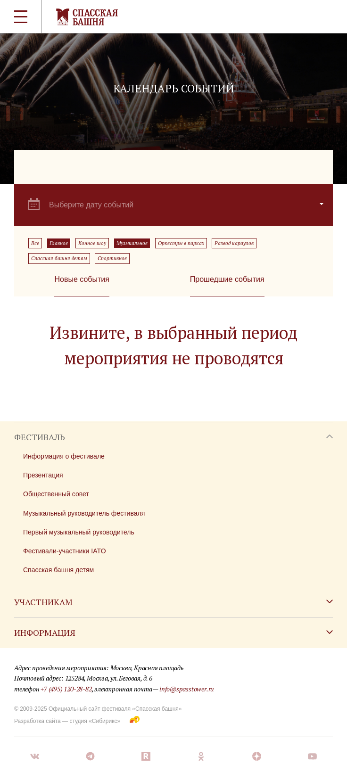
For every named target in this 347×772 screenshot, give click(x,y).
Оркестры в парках (181, 243)
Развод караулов (234, 243)
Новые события (81, 279)
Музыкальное (132, 243)
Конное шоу (92, 243)
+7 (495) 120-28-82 (66, 688)
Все (35, 243)
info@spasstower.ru (186, 688)
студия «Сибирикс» (94, 721)
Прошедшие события (227, 279)
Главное (59, 243)
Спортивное (112, 258)
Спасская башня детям (59, 258)
